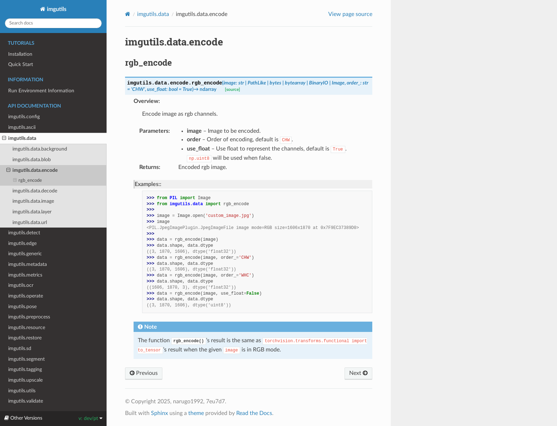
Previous (144, 373)
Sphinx (159, 413)
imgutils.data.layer (32, 211)
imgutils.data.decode (34, 190)
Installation (20, 54)
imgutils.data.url (29, 222)
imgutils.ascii (22, 127)
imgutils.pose (22, 306)
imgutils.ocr (20, 285)
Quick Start (20, 64)
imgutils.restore (25, 337)
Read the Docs (254, 413)
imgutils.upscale (25, 380)
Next (358, 373)
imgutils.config (24, 116)
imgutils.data (19, 138)
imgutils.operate (25, 296)
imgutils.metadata (27, 264)
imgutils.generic (25, 253)
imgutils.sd (19, 348)
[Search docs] (53, 23)
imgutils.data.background (39, 149)
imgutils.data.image (33, 201)
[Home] (127, 14)
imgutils (55, 9)
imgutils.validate (25, 401)
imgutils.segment (26, 359)
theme (196, 413)
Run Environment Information (41, 90)
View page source (350, 14)
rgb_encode (27, 181)
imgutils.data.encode (32, 170)
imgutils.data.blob (31, 159)
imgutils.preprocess (29, 317)
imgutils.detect (24, 232)
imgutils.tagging (25, 369)
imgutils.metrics (25, 275)
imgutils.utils (22, 390)
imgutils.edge (22, 243)
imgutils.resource (26, 327)
